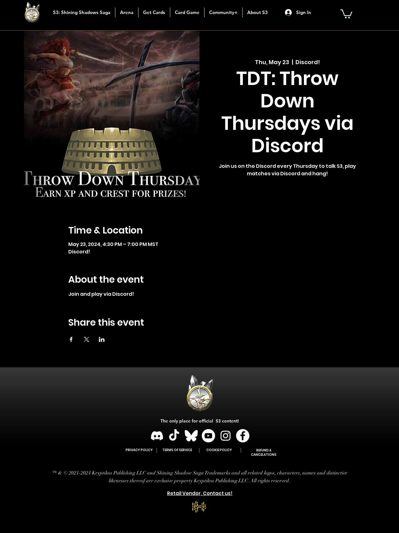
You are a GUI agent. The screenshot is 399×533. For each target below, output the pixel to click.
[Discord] (157, 435)
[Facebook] (242, 435)
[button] (154, 12)
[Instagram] (225, 435)
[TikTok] (174, 435)
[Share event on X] (86, 339)
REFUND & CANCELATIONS (263, 452)
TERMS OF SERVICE (177, 450)
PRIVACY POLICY (139, 450)
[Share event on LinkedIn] (102, 339)
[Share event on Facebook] (71, 339)
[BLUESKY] (191, 435)
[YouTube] (208, 435)
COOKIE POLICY (219, 450)
